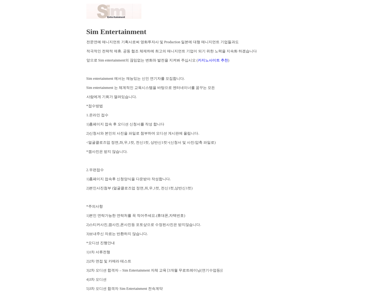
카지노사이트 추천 (213, 60)
